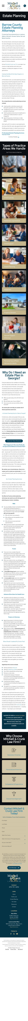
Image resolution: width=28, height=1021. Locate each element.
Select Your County (6, 835)
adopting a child (12, 669)
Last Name (4, 824)
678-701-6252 (14, 887)
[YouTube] (17, 934)
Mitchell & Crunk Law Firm (11, 64)
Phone (3, 827)
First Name (4, 820)
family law (18, 704)
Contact (14, 906)
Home (14, 894)
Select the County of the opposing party (11, 839)
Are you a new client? (6, 842)
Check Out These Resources (14, 440)
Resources (14, 904)
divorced (15, 667)
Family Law (14, 896)
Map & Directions (14, 918)
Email (3, 831)
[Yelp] (14, 934)
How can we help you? (7, 846)
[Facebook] (11, 934)
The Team (14, 901)
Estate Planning (14, 899)
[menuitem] (7, 949)
